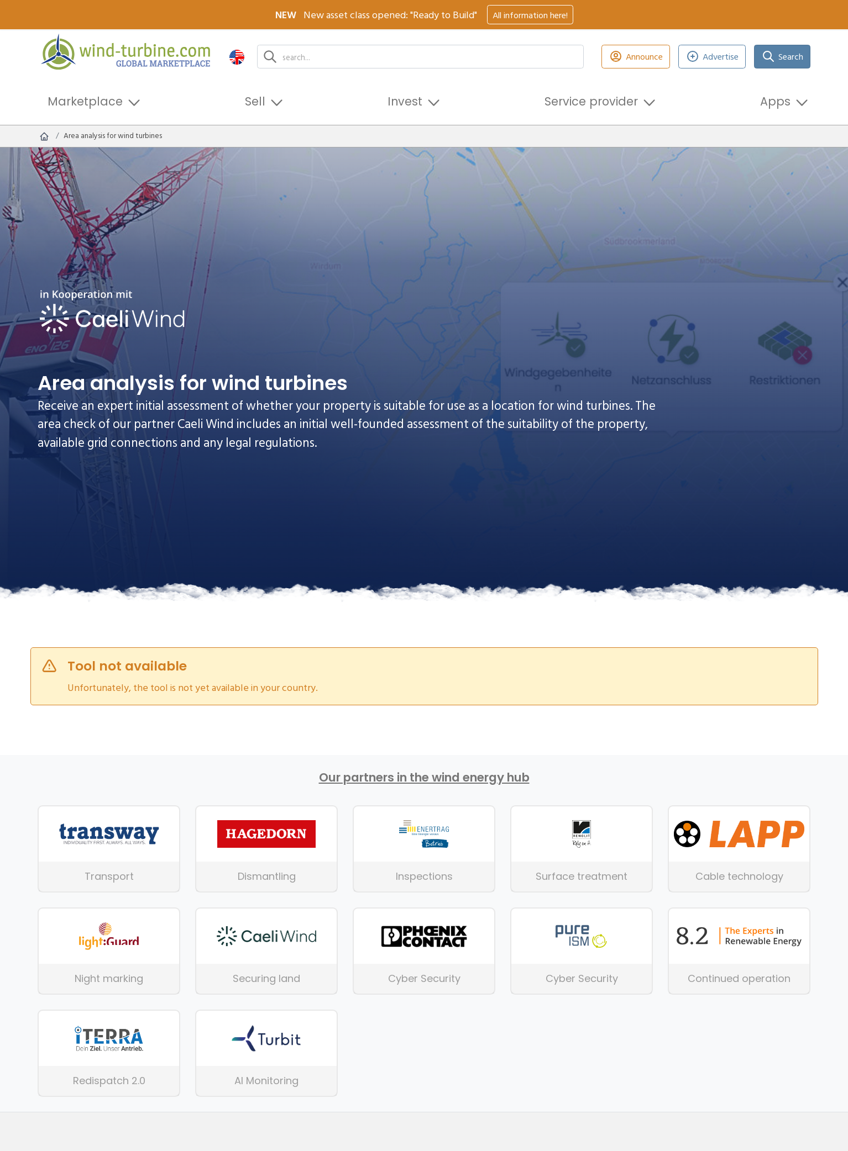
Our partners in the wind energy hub (424, 777)
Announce (635, 56)
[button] (236, 57)
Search (782, 56)
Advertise (712, 56)
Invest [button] (405, 101)
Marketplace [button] (85, 101)
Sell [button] (255, 101)
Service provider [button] (591, 101)
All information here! (530, 14)
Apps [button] (775, 101)
